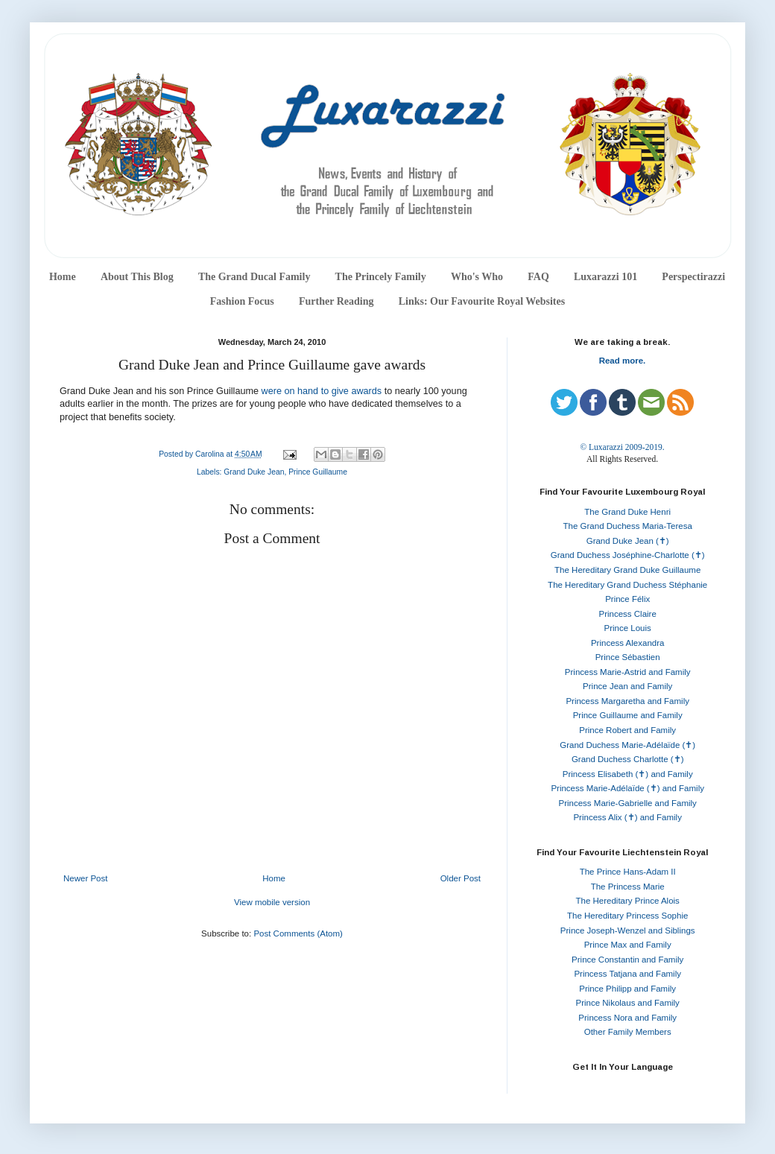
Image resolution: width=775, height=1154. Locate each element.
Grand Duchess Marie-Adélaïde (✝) (627, 745)
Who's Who (477, 276)
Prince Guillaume (317, 472)
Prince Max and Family (627, 944)
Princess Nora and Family (627, 1017)
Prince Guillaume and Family (628, 715)
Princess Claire (628, 613)
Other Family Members (627, 1031)
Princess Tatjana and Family (627, 973)
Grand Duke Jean (254, 472)
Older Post (460, 878)
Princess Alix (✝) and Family (627, 817)
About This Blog (137, 276)
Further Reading (336, 301)
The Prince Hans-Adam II (628, 871)
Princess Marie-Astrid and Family (628, 672)
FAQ (538, 276)
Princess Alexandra (627, 642)
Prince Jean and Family (627, 686)
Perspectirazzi (693, 276)
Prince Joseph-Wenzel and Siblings (627, 930)
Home (62, 276)
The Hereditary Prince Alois (628, 900)
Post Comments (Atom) (298, 933)
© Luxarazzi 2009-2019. (622, 447)
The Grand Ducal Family (254, 276)
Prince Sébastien (627, 657)
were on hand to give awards (322, 391)
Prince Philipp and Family (627, 988)
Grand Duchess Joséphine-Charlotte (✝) (628, 555)
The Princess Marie (628, 886)
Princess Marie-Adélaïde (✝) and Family (627, 788)
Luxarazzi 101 (605, 276)
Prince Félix (627, 599)
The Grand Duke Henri (627, 511)
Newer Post (85, 878)
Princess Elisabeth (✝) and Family (628, 774)
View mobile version (272, 902)
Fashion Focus (242, 301)
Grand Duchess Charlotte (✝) (628, 759)
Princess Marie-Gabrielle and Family (628, 803)
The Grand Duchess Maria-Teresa (627, 525)
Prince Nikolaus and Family (628, 1002)
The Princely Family (380, 276)
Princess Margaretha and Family (627, 701)
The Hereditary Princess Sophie (627, 915)
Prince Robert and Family (627, 730)
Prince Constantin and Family (627, 959)
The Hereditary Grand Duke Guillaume (627, 569)
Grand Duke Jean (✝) (627, 540)
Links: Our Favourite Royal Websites (482, 301)
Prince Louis (627, 628)
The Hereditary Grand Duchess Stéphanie (627, 584)
